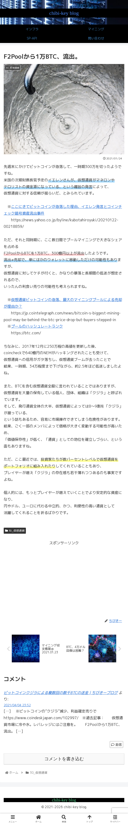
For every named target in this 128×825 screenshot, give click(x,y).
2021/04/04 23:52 (17, 705)
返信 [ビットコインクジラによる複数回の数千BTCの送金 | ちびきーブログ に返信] (116, 744)
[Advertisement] (64, 578)
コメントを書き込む (64, 758)
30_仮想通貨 (14, 531)
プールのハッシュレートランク (37, 326)
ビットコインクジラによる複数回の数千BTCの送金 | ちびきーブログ (61, 692)
